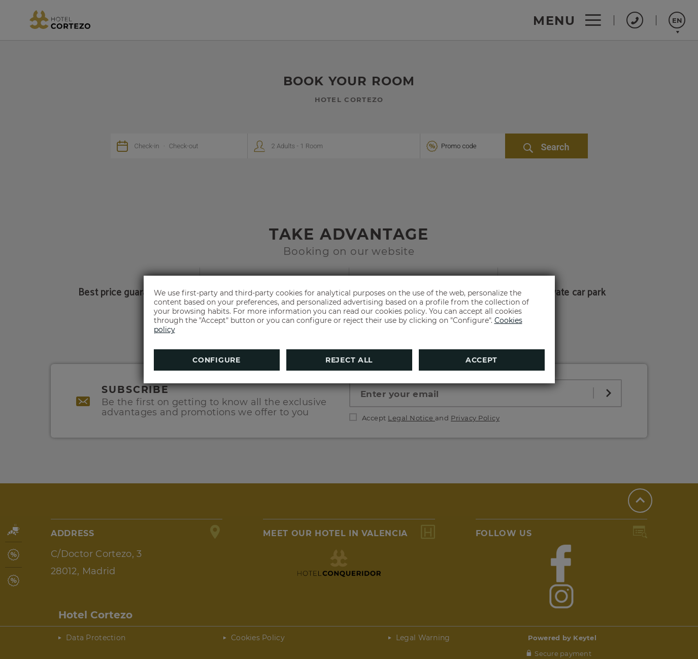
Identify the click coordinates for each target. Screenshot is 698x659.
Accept (481, 360)
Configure (216, 360)
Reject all (349, 360)
